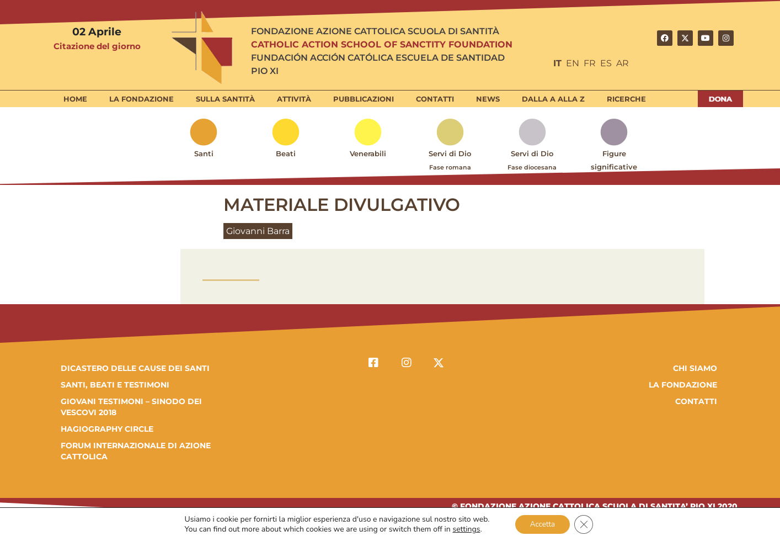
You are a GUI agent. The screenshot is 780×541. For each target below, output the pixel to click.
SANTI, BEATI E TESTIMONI (115, 385)
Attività (294, 98)
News (488, 98)
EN (572, 63)
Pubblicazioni (363, 98)
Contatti (435, 98)
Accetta (542, 523)
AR (622, 63)
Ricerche (626, 98)
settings (464, 529)
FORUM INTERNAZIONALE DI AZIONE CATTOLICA (136, 451)
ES (606, 63)
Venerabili (368, 153)
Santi (203, 153)
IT (557, 63)
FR (590, 63)
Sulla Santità (225, 98)
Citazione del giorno (97, 46)
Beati (286, 153)
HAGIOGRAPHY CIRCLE (107, 429)
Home (75, 98)
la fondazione (683, 385)
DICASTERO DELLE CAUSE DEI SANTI (135, 368)
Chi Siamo (695, 368)
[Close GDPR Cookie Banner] (586, 524)
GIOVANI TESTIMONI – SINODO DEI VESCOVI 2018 (131, 406)
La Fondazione (141, 98)
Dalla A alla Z (553, 98)
